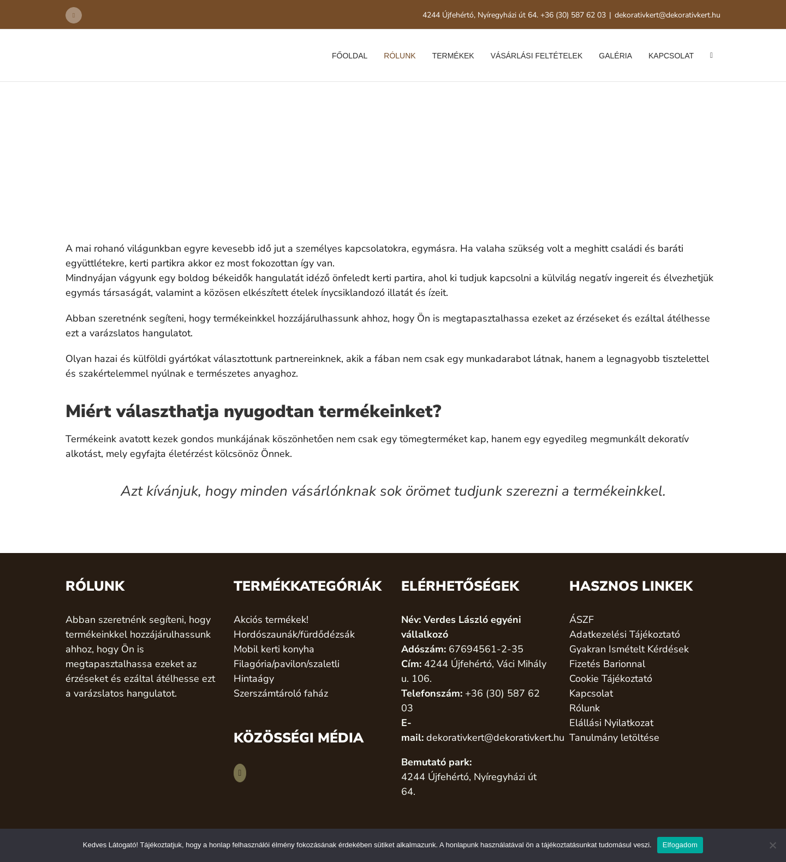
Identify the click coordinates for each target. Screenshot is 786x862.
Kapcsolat (591, 693)
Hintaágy (254, 678)
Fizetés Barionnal (607, 663)
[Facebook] (240, 773)
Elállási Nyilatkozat (611, 722)
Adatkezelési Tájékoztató (624, 634)
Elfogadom (680, 845)
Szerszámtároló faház (281, 693)
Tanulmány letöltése (614, 737)
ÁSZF (581, 619)
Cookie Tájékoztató (610, 678)
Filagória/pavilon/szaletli (287, 663)
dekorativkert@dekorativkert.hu (667, 15)
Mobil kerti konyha (274, 649)
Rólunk (584, 708)
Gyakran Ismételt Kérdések (629, 649)
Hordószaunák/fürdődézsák (294, 634)
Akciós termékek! (271, 619)
